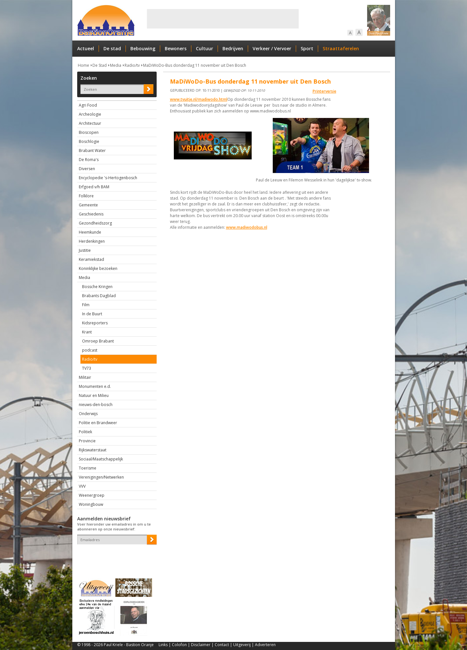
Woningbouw (91, 504)
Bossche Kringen (97, 286)
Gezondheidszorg (95, 223)
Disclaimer (200, 644)
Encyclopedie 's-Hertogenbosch (108, 177)
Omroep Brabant (98, 341)
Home (83, 65)
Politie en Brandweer (98, 422)
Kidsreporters (95, 323)
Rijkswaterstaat (92, 450)
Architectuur (90, 123)
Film (86, 305)
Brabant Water (92, 150)
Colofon (179, 644)
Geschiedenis (91, 214)
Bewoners (175, 48)
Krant (87, 332)
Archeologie (90, 114)
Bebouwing (142, 48)
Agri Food (88, 105)
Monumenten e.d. (95, 386)
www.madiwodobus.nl (246, 227)
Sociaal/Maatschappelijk (101, 459)
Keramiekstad (91, 259)
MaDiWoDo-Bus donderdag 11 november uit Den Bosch (194, 65)
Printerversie (324, 91)
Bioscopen (89, 132)
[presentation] (115, 555)
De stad (112, 48)
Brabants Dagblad (99, 295)
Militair (85, 377)
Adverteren (265, 644)
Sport (307, 48)
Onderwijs (88, 413)
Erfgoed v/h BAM (94, 187)
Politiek (85, 432)
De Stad (99, 65)
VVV (82, 486)
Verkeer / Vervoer (272, 48)
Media (115, 65)
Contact (222, 644)
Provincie (87, 441)
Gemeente (88, 205)
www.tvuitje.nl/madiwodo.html (198, 99)
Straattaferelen (341, 48)
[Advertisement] (223, 19)
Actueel (85, 48)
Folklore (86, 196)
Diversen (87, 168)
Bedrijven (232, 48)
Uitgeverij (242, 644)
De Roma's (89, 159)
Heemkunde (90, 232)
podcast (89, 350)
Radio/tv (132, 65)
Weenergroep (91, 495)
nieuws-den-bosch (96, 404)
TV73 (86, 368)
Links (163, 644)
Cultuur (204, 48)
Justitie (85, 250)
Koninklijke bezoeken (98, 268)
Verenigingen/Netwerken (101, 477)
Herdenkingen (92, 241)
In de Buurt (92, 314)
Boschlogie (89, 141)
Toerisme (87, 468)
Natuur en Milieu (94, 395)
